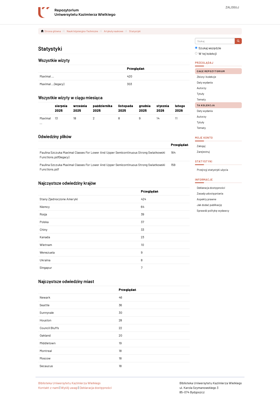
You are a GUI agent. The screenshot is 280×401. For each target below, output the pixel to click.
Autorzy (201, 88)
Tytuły (200, 93)
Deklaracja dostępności (211, 187)
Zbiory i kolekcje (206, 76)
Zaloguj (201, 146)
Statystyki (135, 31)
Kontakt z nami (48, 388)
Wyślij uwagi (69, 388)
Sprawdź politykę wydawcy (213, 210)
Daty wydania (205, 82)
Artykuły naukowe (113, 31)
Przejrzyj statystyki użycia (212, 169)
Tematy (201, 99)
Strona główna (52, 31)
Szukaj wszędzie (208, 48)
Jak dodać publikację (209, 204)
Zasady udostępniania (210, 193)
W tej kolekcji (206, 54)
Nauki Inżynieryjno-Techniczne (82, 31)
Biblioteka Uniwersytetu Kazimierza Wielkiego (69, 383)
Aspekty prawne (206, 199)
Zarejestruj (203, 151)
